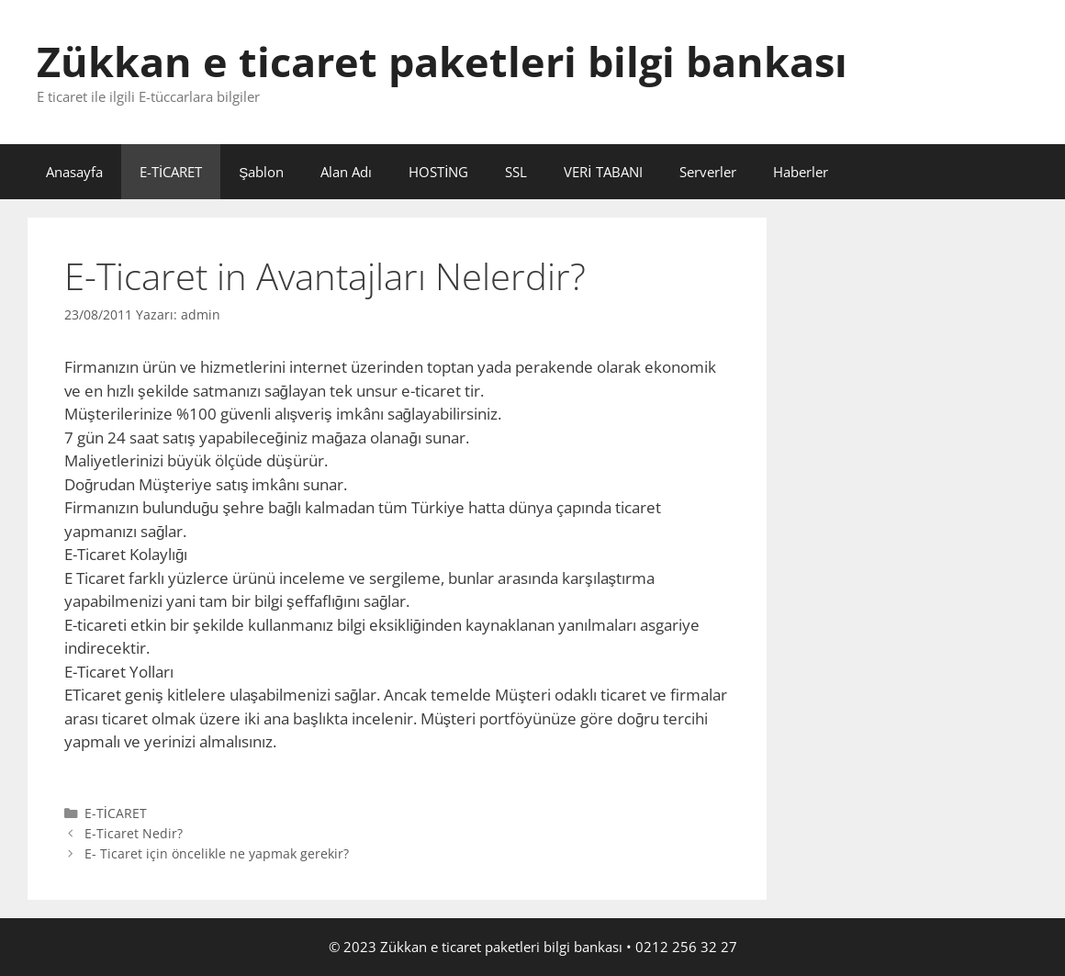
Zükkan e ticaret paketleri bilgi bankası (442, 61)
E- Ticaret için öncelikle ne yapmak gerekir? (216, 853)
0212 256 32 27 (686, 946)
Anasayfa (74, 172)
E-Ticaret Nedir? (133, 833)
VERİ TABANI (603, 172)
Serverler (707, 172)
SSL (516, 172)
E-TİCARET (171, 172)
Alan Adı (346, 172)
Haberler (800, 172)
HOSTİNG (438, 172)
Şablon (261, 172)
